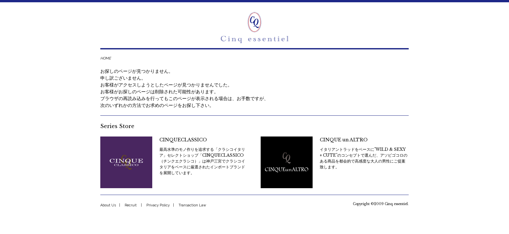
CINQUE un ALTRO (343, 140)
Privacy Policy (158, 205)
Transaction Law (192, 205)
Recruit (131, 205)
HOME (105, 58)
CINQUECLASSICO (183, 140)
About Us (108, 205)
